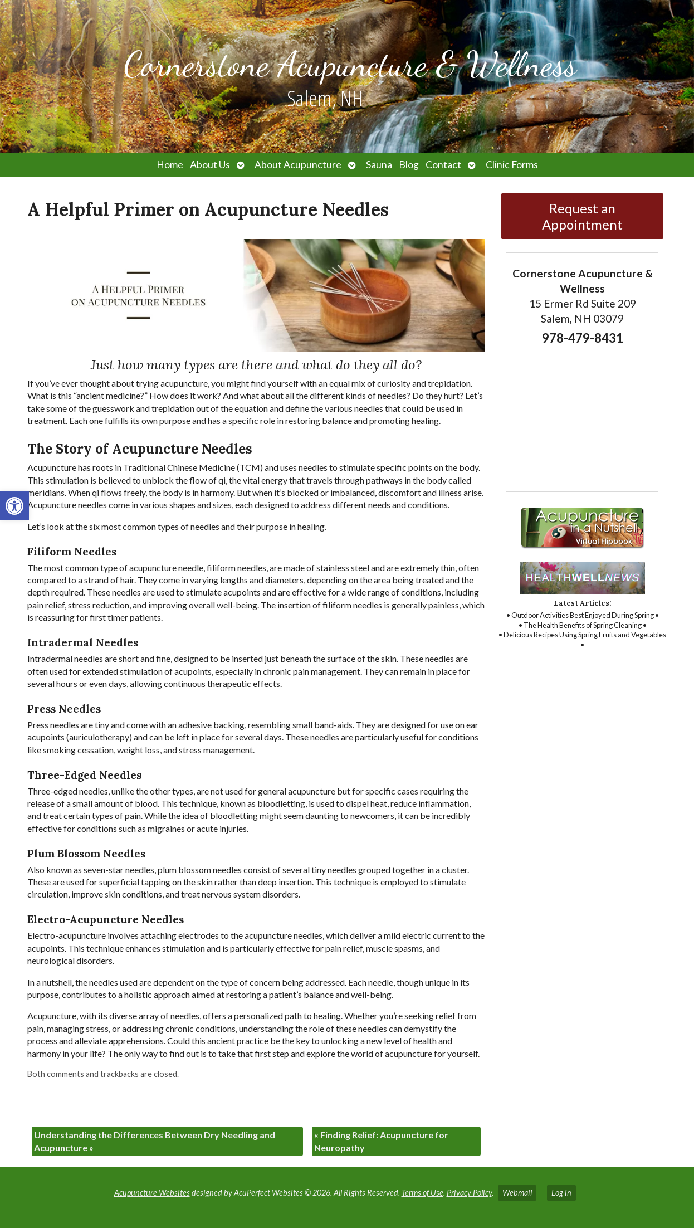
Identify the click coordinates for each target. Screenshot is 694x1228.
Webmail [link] (517, 1192)
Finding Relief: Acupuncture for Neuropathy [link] (381, 1140)
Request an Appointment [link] (582, 216)
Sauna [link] (379, 164)
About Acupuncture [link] (298, 164)
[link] (14, 505)
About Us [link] (210, 164)
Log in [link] (561, 1192)
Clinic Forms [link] (512, 164)
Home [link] (170, 164)
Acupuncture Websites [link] (152, 1192)
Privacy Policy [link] (469, 1192)
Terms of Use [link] (422, 1192)
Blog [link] (409, 164)
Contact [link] (443, 164)
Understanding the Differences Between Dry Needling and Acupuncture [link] (154, 1140)
